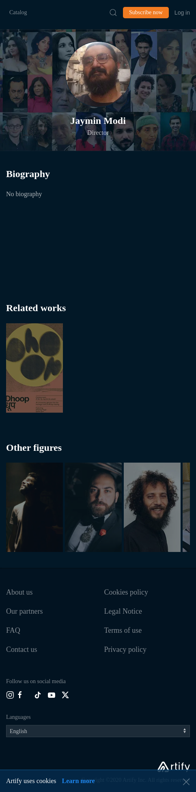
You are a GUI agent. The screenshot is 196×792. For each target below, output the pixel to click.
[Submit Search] (113, 12)
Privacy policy (125, 649)
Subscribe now (146, 12)
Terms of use (123, 630)
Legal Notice (123, 611)
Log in (182, 12)
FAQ (13, 630)
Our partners (24, 611)
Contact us (21, 649)
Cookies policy (126, 592)
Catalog (18, 12)
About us (19, 592)
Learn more (78, 780)
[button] (98, 74)
